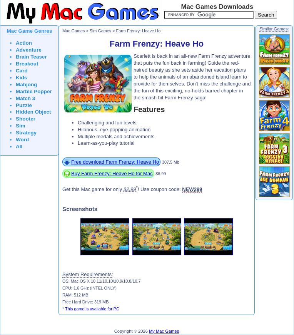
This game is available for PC (92, 309)
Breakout (27, 64)
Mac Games (73, 30)
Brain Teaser (31, 57)
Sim (20, 126)
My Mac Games (164, 331)
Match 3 (25, 98)
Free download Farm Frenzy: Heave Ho (115, 162)
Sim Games (101, 30)
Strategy (26, 133)
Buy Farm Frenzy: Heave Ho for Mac (112, 173)
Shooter (25, 119)
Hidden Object (33, 112)
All (19, 146)
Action (24, 43)
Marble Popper (34, 91)
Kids (21, 77)
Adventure (29, 50)
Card (22, 71)
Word (22, 139)
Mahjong (26, 84)
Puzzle (24, 105)
